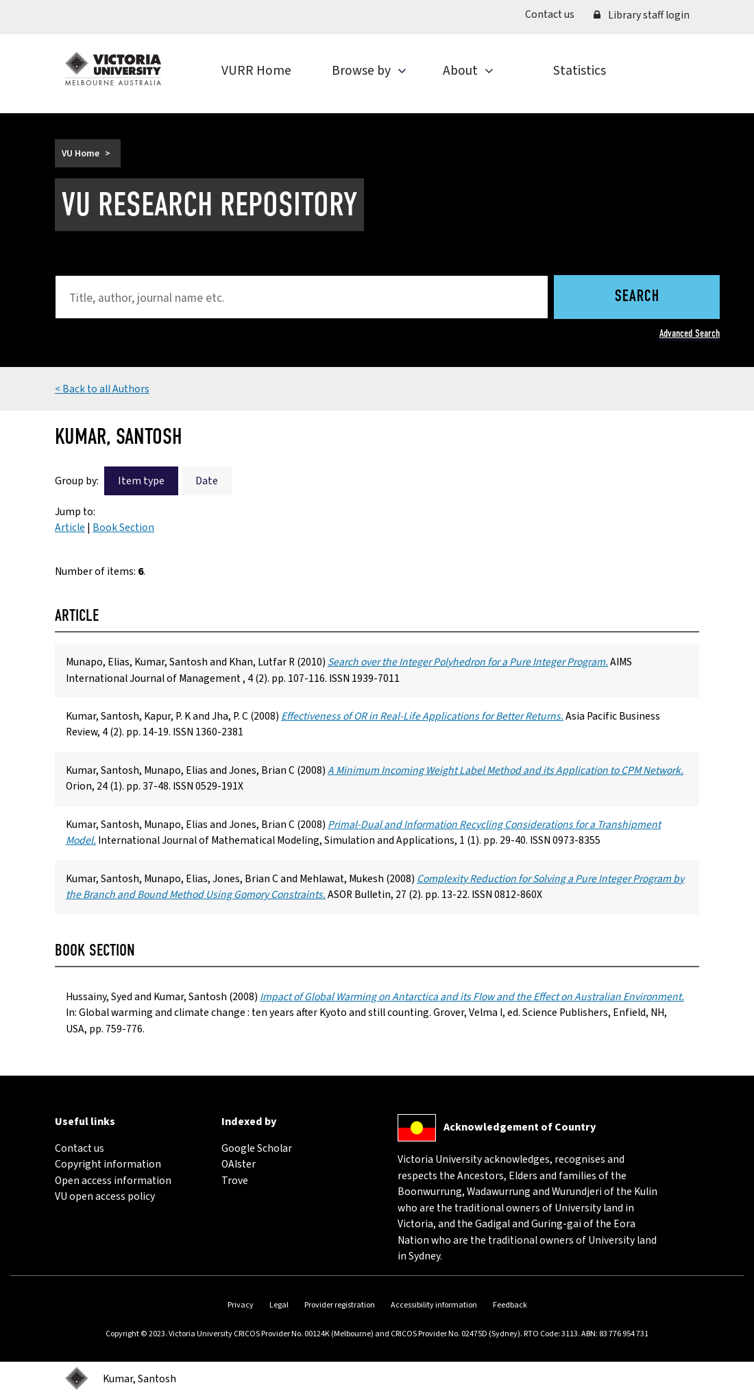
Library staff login (642, 15)
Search (637, 297)
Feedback (510, 1305)
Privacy (241, 1305)
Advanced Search (689, 333)
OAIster (238, 1164)
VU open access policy (105, 1196)
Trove (234, 1180)
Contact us (554, 14)
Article (70, 527)
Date (206, 480)
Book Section (123, 527)
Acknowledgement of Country (519, 1127)
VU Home (80, 153)
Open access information (113, 1180)
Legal (279, 1305)
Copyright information (108, 1164)
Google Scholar (256, 1148)
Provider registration (339, 1305)
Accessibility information (434, 1305)
